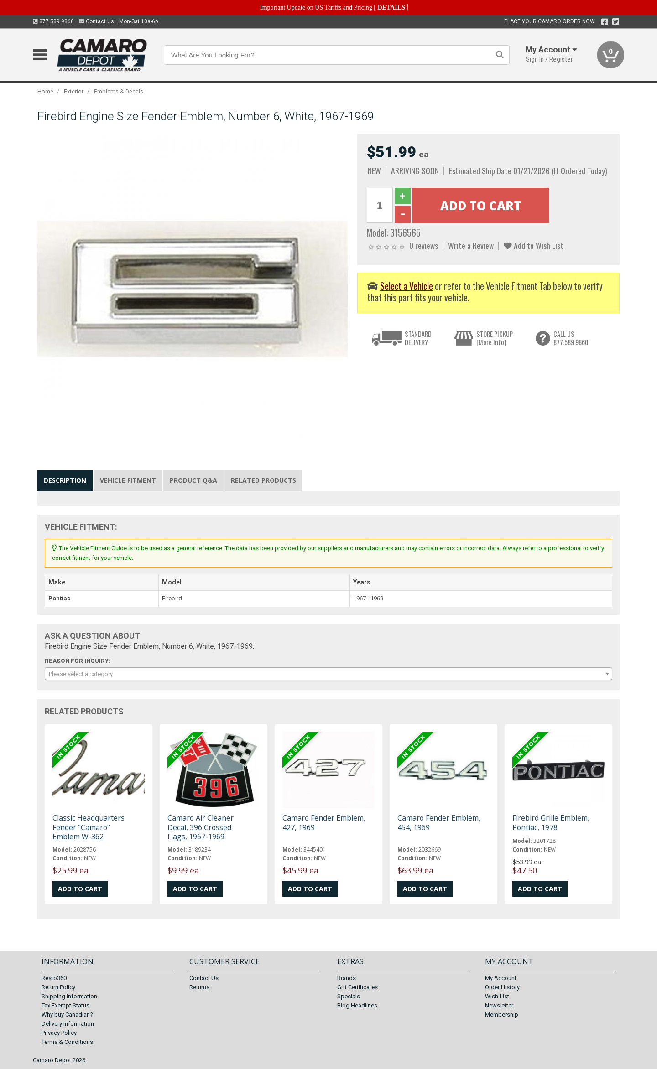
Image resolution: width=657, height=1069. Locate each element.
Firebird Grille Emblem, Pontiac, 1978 (550, 822)
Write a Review (471, 245)
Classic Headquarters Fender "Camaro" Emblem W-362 (88, 827)
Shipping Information (69, 996)
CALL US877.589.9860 (570, 338)
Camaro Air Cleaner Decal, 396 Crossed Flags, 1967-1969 (200, 827)
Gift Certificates (357, 987)
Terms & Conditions (67, 1041)
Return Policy (58, 987)
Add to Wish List (533, 245)
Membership (501, 1014)
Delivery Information (68, 1023)
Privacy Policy (59, 1032)
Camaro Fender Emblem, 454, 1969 (438, 822)
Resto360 (54, 978)
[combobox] (328, 673)
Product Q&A (193, 480)
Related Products (263, 480)
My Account (500, 978)
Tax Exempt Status (65, 1005)
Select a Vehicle (406, 286)
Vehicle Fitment (128, 480)
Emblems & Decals (118, 91)
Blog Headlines (357, 1005)
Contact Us (96, 21)
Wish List (497, 996)
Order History (502, 987)
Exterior (73, 91)
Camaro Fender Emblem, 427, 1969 (323, 822)
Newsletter (499, 1005)
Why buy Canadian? (67, 1014)
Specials (348, 996)
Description (65, 480)
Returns (199, 987)
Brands (346, 978)
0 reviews (423, 245)
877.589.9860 (53, 21)
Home (45, 91)
